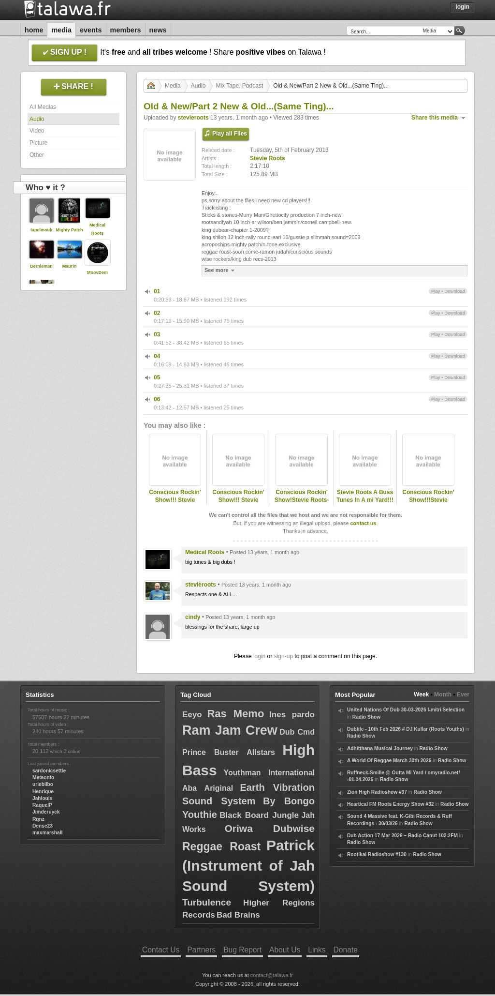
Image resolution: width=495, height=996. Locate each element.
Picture (38, 142)
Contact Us (160, 950)
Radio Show (366, 717)
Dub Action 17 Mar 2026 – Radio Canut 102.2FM (402, 835)
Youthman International (269, 773)
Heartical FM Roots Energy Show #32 (390, 804)
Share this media (434, 117)
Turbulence (206, 902)
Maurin (69, 266)
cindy (192, 617)
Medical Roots (204, 552)
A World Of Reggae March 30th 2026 (389, 760)
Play (435, 291)
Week (421, 694)
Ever (463, 694)
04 (157, 356)
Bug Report (242, 950)
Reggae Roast (221, 846)
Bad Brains (238, 915)
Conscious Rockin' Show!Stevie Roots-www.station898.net (302, 500)
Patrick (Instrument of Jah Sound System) (248, 865)
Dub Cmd (297, 732)
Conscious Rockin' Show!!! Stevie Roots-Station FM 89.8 (175, 504)
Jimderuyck (46, 812)
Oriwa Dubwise (269, 828)
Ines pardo (292, 714)
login (259, 656)
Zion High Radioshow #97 (377, 792)
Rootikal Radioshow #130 (377, 854)
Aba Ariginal (207, 788)
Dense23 (42, 826)
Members (125, 30)
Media (61, 30)
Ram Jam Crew (229, 730)
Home (34, 30)
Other (36, 154)
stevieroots (193, 117)
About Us (284, 950)
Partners (201, 950)
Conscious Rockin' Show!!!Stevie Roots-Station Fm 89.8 (428, 504)
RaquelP (42, 805)
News (158, 30)
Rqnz (38, 819)
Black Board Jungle (259, 815)
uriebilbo (42, 784)
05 (157, 377)
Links (316, 950)
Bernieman (41, 266)
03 (157, 334)
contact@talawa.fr (271, 975)
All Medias (42, 107)
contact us (363, 523)
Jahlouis (42, 798)
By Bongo (289, 801)
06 (157, 399)
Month (442, 694)
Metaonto (43, 777)
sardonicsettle (49, 770)
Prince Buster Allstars (228, 752)
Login (462, 6)
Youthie (199, 814)
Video (36, 130)
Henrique (43, 791)
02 (157, 313)
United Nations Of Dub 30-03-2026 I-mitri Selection (406, 709)
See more (220, 270)
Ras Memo (235, 714)
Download (454, 291)
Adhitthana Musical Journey (380, 748)
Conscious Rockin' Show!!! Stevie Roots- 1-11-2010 (238, 500)
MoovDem (97, 272)
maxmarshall (47, 832)
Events (91, 30)
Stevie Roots (267, 158)
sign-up (283, 656)
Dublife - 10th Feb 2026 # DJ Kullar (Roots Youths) (405, 729)
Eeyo (192, 714)
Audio (36, 119)
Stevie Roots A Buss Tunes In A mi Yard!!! (364, 496)
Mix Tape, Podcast (239, 85)
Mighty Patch (69, 229)
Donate (346, 950)
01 (157, 291)
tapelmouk (41, 229)
